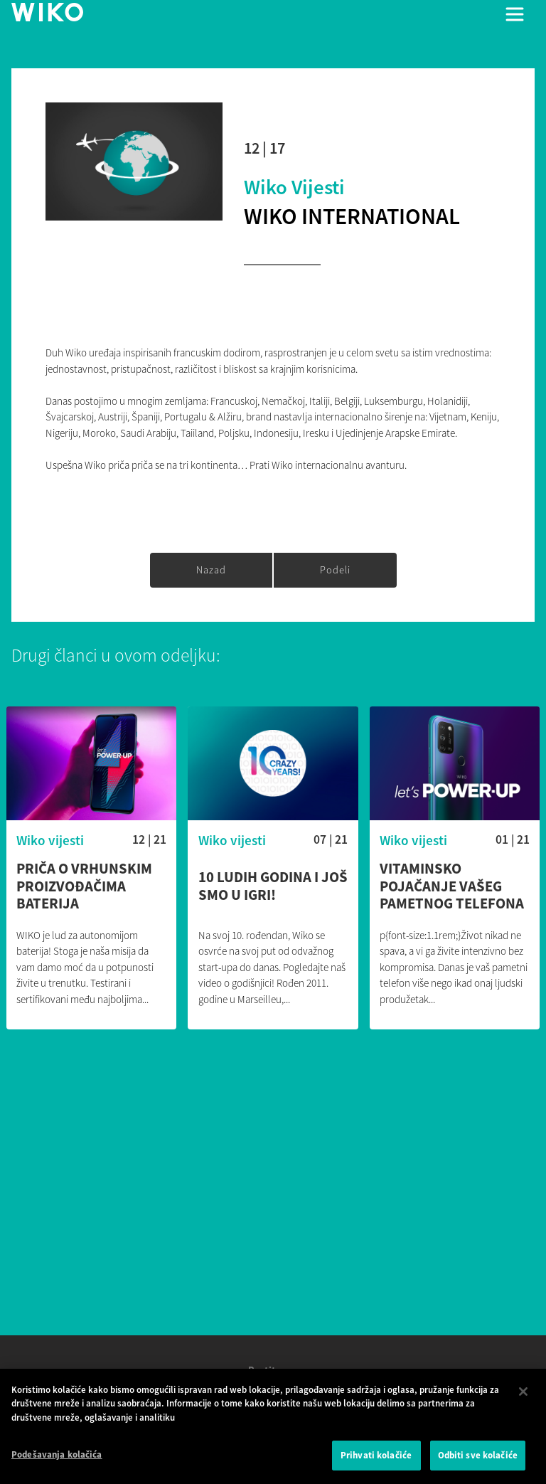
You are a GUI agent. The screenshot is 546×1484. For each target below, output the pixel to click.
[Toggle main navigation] (515, 14)
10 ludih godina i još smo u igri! (273, 886)
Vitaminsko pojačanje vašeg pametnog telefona (452, 886)
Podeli (335, 569)
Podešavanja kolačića (56, 1459)
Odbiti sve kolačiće (478, 1460)
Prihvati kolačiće (376, 1460)
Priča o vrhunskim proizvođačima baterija (84, 886)
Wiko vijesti (294, 187)
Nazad (211, 569)
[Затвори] (523, 1395)
